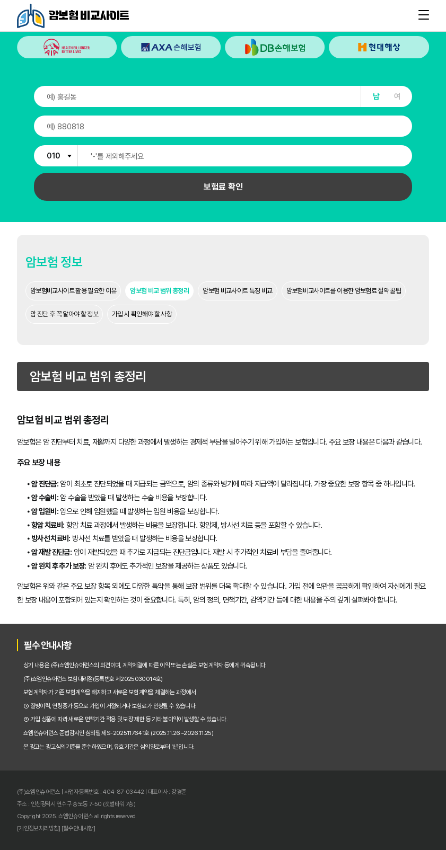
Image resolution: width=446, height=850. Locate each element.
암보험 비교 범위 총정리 (159, 291)
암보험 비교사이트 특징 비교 (237, 291)
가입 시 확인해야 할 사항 (142, 314)
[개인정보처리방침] (38, 828)
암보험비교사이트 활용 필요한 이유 (73, 291)
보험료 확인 (223, 187)
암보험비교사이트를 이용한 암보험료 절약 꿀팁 (343, 291)
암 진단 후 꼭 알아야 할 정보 (64, 314)
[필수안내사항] (78, 828)
